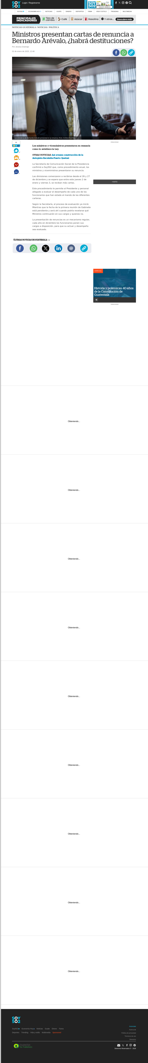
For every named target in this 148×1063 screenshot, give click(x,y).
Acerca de (132, 1030)
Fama (90, 11)
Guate (58, 11)
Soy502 (20, 11)
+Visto (114, 182)
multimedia (127, 11)
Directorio (132, 1039)
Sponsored (57, 1032)
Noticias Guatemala (24, 27)
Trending (115, 11)
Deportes (80, 11)
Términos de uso (130, 1036)
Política (54, 27)
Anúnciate (132, 1026)
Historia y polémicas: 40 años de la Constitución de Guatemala (114, 291)
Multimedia (46, 1032)
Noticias (48, 11)
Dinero (68, 11)
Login (24, 3)
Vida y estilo (101, 11)
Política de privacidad (128, 1033)
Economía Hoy (34, 11)
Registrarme (34, 3)
